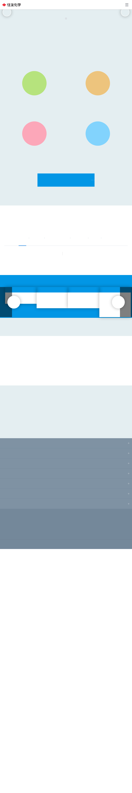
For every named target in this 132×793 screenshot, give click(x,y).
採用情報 (7, 748)
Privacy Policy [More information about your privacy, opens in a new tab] (54, 791)
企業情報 (7, 687)
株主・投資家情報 (12, 707)
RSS (54, 381)
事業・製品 (79, 299)
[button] (46, 80)
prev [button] (7, 43)
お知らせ (36, 299)
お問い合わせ (120, 4)
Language (113, 4)
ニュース (7, 697)
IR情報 (94, 299)
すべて (22, 299)
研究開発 (7, 727)
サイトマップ (8, 761)
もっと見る (78, 381)
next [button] (125, 43)
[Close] (126, 771)
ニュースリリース (57, 299)
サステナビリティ (114, 299)
